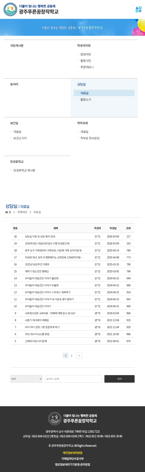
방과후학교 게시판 (24, 170)
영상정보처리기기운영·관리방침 (72, 464)
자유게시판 (16, 45)
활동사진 (85, 60)
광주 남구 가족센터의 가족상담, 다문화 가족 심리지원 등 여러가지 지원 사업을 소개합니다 (54, 250)
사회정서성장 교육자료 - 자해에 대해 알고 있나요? (50, 313)
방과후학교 (16, 161)
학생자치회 (83, 45)
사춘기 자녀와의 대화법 (37, 320)
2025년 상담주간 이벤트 (37, 264)
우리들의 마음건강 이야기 (38, 306)
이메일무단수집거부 (73, 459)
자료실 (84, 93)
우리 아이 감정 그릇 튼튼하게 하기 (42, 327)
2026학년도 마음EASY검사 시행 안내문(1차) (47, 243)
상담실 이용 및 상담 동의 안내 (40, 236)
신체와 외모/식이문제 (36, 341)
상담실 (81, 84)
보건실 (14, 123)
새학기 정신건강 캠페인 (37, 271)
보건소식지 (20, 138)
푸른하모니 (87, 67)
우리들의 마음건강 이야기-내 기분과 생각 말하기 (49, 299)
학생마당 (22, 212)
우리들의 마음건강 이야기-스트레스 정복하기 (47, 292)
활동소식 (85, 99)
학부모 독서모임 (89, 138)
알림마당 (85, 54)
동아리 (14, 84)
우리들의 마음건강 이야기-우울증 (42, 285)
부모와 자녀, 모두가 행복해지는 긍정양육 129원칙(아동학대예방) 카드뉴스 (54, 257)
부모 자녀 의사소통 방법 (37, 334)
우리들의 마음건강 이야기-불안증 (42, 278)
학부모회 (82, 123)
